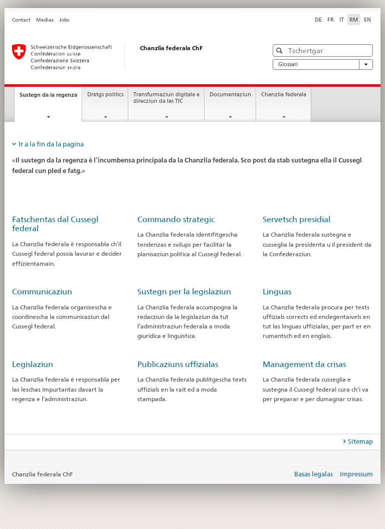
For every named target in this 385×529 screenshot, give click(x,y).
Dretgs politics (105, 94)
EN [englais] (367, 19)
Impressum (356, 474)
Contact (21, 20)
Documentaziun (230, 94)
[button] (280, 50)
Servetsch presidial (296, 219)
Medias (45, 20)
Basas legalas (313, 474)
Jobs (64, 20)
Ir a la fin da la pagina (51, 144)
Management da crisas (304, 364)
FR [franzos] (330, 19)
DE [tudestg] (318, 19)
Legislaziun (32, 364)
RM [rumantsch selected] (353, 19)
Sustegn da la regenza (51, 97)
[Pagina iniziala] (130, 56)
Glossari (322, 64)
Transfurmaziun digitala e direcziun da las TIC (166, 97)
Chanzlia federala (283, 94)
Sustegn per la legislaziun (184, 291)
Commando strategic (176, 219)
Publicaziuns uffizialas (177, 364)
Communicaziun (42, 291)
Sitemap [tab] (360, 441)
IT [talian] (341, 19)
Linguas (277, 291)
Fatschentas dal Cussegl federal (55, 224)
